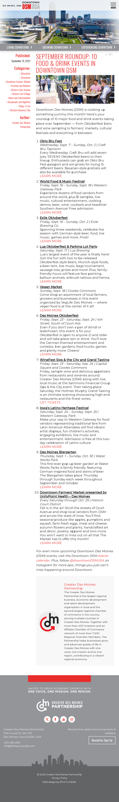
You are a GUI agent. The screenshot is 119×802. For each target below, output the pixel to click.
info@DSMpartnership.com (19, 746)
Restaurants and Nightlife (18, 102)
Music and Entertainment (19, 98)
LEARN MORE (51, 176)
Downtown (25, 77)
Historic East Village (21, 94)
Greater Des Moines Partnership (21, 125)
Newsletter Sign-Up (102, 740)
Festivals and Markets (20, 86)
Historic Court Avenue (20, 90)
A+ (111, 54)
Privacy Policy (59, 778)
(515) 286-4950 (12, 742)
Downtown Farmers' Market (18, 82)
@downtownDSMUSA (87, 560)
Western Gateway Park (20, 110)
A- (106, 54)
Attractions (25, 73)
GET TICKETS (50, 402)
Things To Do (24, 106)
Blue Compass (68, 782)
